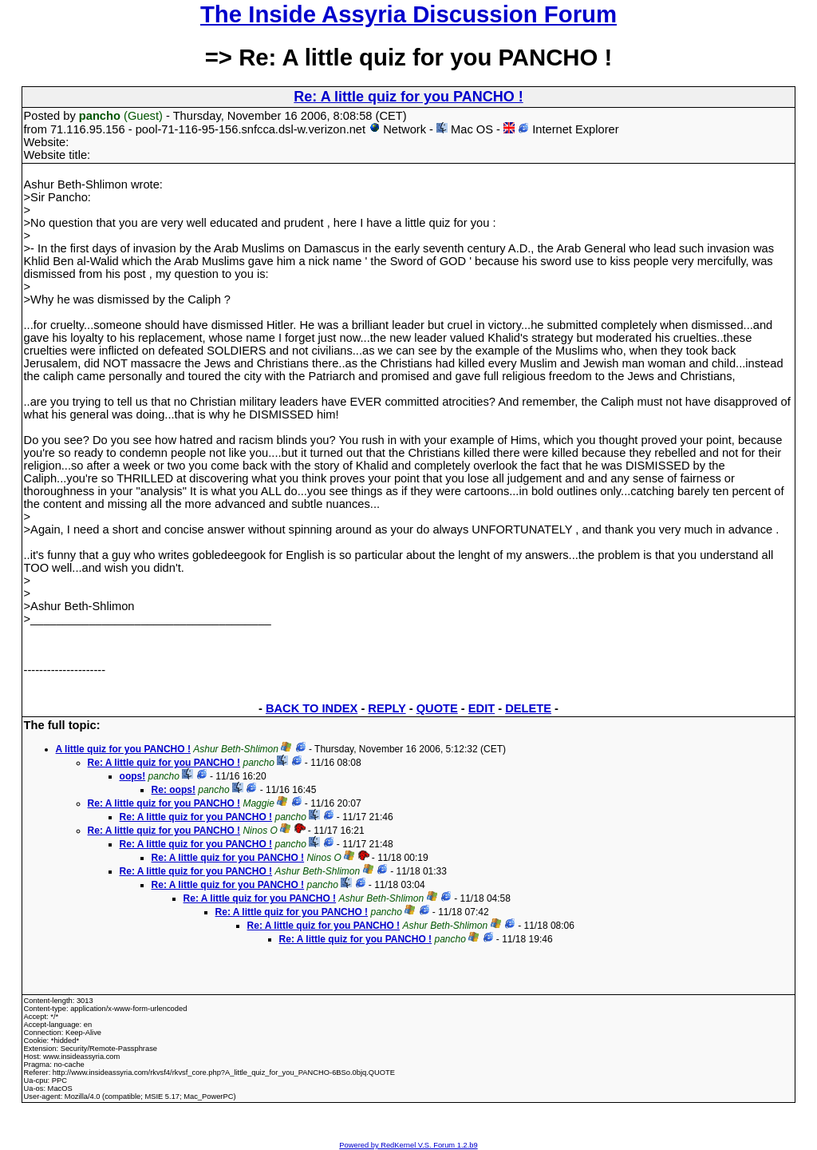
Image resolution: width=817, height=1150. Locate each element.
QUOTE (437, 708)
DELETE (528, 708)
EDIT (481, 708)
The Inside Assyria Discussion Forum (408, 14)
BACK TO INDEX (311, 708)
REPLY (386, 708)
